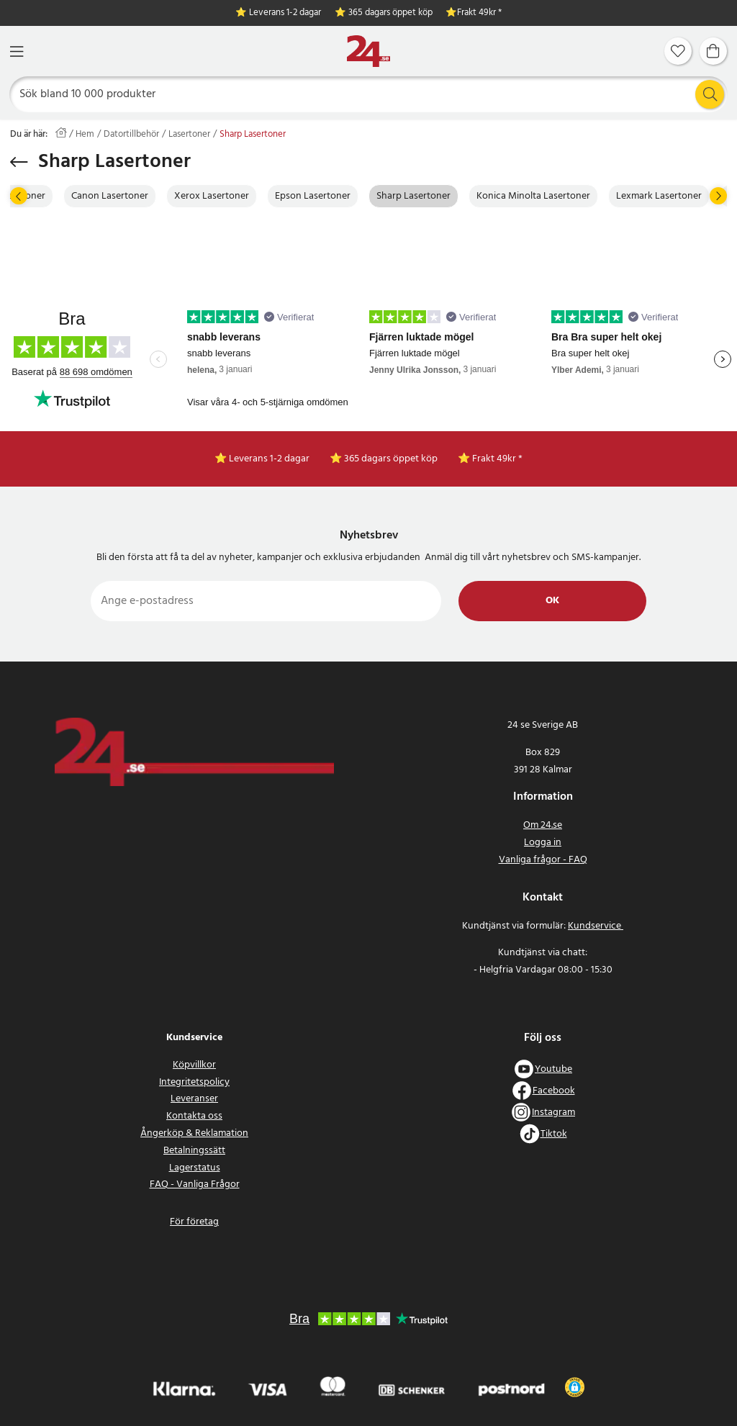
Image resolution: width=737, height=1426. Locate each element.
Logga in (542, 842)
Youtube (553, 1069)
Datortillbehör (131, 134)
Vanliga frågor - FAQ (543, 860)
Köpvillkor (194, 1065)
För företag (194, 1222)
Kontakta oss (194, 1116)
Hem (85, 134)
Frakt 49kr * (479, 13)
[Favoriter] (678, 51)
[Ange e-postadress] (266, 601)
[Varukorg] (713, 51)
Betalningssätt (194, 1150)
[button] (574, 1387)
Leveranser (194, 1099)
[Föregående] (18, 195)
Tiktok (554, 1134)
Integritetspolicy (194, 1082)
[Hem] (368, 51)
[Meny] (16, 51)
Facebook (554, 1091)
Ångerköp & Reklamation (194, 1133)
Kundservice (595, 926)
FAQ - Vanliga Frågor (195, 1184)
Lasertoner (189, 134)
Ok (552, 600)
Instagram (553, 1112)
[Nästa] (718, 195)
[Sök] (368, 94)
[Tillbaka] (19, 162)
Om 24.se (542, 825)
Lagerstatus (194, 1168)
